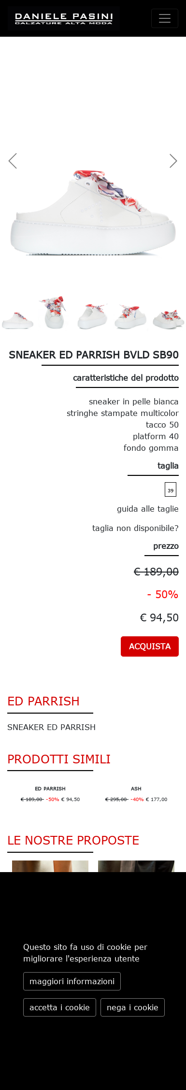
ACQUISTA (150, 646)
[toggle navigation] (164, 18)
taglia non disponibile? (135, 528)
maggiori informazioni (71, 981)
